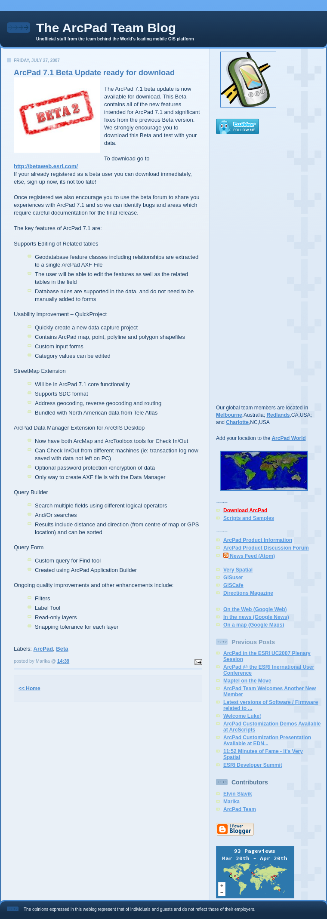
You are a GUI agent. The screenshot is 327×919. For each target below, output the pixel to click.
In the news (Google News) (256, 617)
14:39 (63, 661)
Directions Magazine (248, 593)
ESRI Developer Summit (252, 765)
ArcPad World (288, 438)
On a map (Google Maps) (253, 625)
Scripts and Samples (248, 518)
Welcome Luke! (242, 716)
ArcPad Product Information (257, 540)
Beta (62, 648)
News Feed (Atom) (249, 556)
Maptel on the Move (247, 681)
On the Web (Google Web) (255, 609)
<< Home (29, 688)
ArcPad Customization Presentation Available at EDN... (267, 741)
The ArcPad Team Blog (106, 28)
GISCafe (233, 585)
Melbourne (229, 415)
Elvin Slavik (237, 794)
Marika (231, 802)
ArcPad (43, 648)
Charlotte (237, 422)
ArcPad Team (239, 809)
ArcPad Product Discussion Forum (266, 548)
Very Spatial (238, 570)
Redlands (278, 415)
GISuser (233, 578)
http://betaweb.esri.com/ (46, 166)
